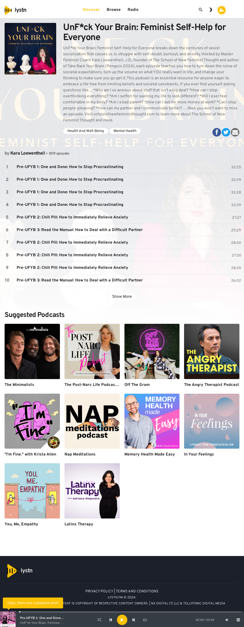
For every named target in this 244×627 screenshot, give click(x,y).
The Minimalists (19, 384)
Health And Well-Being (85, 131)
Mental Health (125, 131)
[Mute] (227, 620)
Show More (122, 296)
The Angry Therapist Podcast (211, 384)
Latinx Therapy (79, 524)
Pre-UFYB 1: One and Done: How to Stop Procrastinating (62, 618)
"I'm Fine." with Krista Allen (30, 454)
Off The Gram (137, 384)
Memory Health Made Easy (149, 454)
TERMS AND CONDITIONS (137, 591)
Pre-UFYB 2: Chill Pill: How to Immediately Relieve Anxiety (72, 217)
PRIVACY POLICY (99, 591)
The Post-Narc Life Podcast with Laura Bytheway (111, 384)
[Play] (122, 620)
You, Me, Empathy (21, 524)
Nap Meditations (80, 454)
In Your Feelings (199, 454)
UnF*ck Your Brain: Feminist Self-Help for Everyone (56, 622)
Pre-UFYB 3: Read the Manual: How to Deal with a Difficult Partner (80, 230)
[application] (122, 620)
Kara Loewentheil (27, 153)
